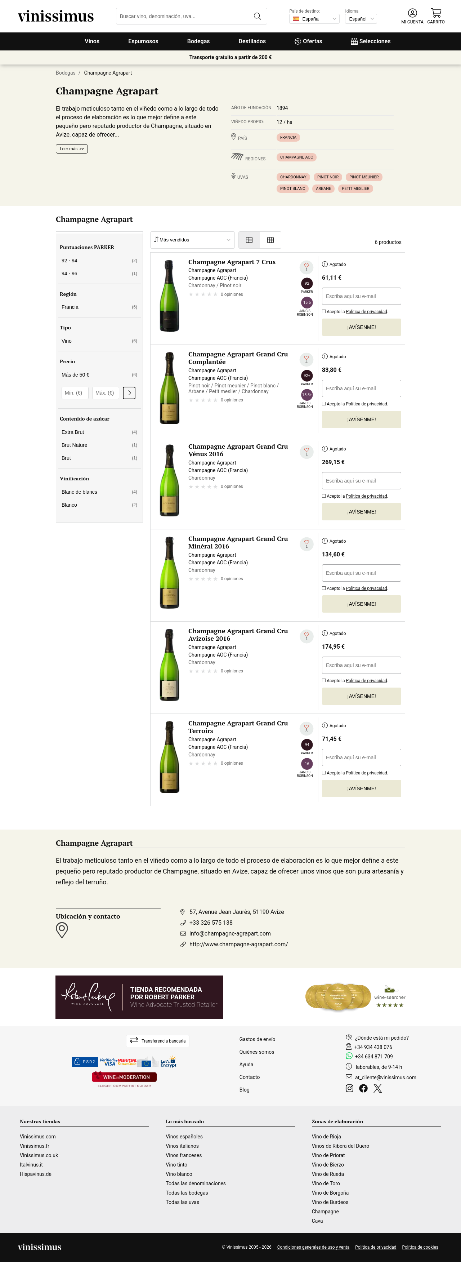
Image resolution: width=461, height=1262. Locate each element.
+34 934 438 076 (373, 1047)
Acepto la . (355, 311)
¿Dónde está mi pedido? (382, 1038)
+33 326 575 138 (211, 922)
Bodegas (198, 41)
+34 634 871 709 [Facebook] (374, 1056)
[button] (412, 16)
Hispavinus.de (36, 1174)
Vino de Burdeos (330, 1202)
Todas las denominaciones (196, 1183)
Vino (99, 341)
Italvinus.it (31, 1165)
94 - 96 (99, 273)
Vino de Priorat (328, 1155)
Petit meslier (355, 188)
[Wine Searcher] (355, 997)
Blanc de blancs (99, 492)
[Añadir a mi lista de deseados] (307, 268)
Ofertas (308, 41)
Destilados (252, 41)
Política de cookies (420, 1247)
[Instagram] (351, 1089)
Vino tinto (176, 1165)
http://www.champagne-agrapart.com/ (238, 944)
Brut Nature (99, 445)
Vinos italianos (182, 1146)
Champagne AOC (296, 157)
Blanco (99, 505)
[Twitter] (379, 1089)
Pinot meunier (364, 177)
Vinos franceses (184, 1155)
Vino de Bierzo (328, 1165)
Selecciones (371, 41)
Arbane (323, 188)
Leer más (68, 148)
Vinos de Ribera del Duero (341, 1146)
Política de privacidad (366, 311)
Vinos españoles (184, 1136)
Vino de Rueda (328, 1174)
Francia (288, 137)
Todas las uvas (182, 1202)
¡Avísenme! (361, 327)
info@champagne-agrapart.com (230, 933)
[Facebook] (365, 1089)
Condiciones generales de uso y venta (313, 1247)
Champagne (325, 1211)
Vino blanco (179, 1174)
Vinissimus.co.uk (39, 1155)
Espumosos (143, 41)
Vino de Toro (326, 1183)
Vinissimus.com (38, 1136)
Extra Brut (99, 432)
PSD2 (85, 1062)
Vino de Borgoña (330, 1193)
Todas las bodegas (187, 1193)
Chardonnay (293, 177)
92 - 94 (99, 260)
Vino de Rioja (326, 1136)
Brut (99, 458)
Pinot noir (328, 177)
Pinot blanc (292, 188)
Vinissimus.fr (34, 1146)
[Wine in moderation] (124, 1079)
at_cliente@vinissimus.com (385, 1077)
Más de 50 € (99, 375)
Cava (317, 1221)
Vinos (92, 41)
